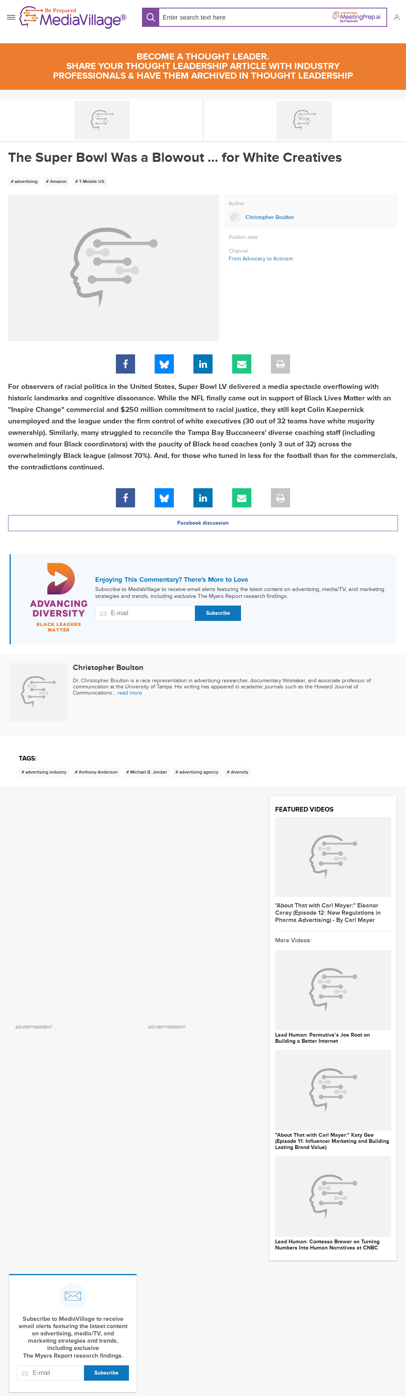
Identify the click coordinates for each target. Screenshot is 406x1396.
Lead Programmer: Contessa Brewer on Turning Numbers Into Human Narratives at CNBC (327, 1245)
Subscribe (218, 613)
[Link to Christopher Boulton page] (311, 217)
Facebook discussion (203, 523)
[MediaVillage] (73, 17)
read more (129, 693)
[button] (396, 17)
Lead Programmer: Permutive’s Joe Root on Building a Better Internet (322, 1038)
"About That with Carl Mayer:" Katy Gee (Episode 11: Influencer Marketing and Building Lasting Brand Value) (332, 1141)
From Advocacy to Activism (261, 258)
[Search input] (212, 17)
